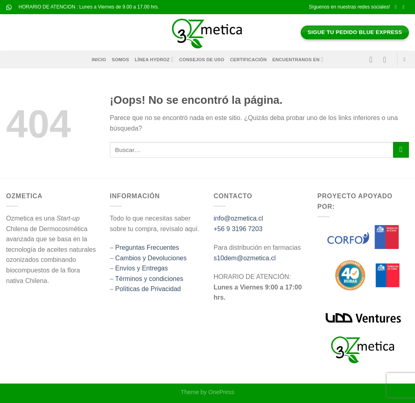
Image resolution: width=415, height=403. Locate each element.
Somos (120, 59)
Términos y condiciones (149, 278)
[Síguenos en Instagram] (404, 7)
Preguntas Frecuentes (147, 247)
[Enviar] (401, 150)
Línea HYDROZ (154, 59)
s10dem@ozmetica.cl (245, 258)
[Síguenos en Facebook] (397, 7)
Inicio (99, 59)
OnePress (221, 392)
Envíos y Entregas (141, 268)
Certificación (248, 59)
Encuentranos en (297, 59)
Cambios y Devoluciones (150, 258)
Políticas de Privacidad (148, 288)
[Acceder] (374, 60)
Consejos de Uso (202, 59)
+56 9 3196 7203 (238, 228)
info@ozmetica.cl (238, 218)
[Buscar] (406, 59)
